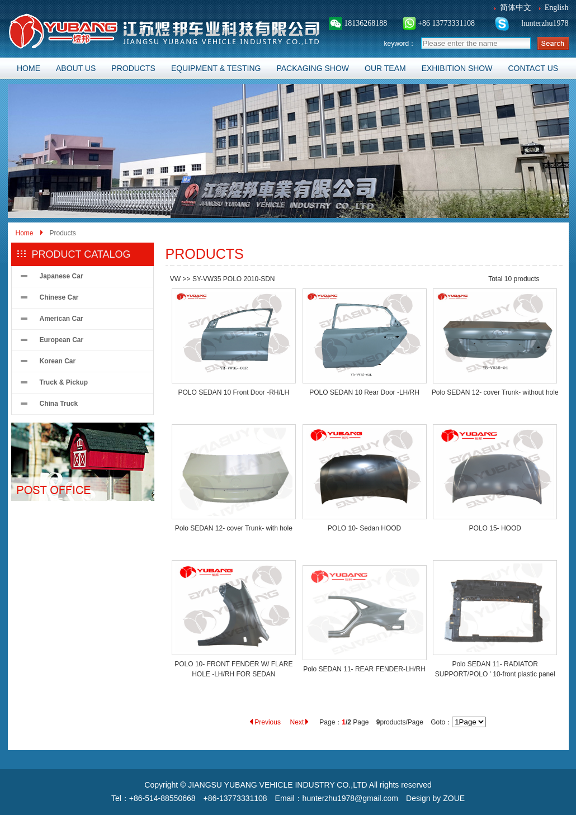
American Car (61, 319)
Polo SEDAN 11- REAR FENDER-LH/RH (364, 669)
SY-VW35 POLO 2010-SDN (233, 279)
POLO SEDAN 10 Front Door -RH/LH (233, 392)
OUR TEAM (385, 68)
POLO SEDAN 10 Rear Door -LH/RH (364, 392)
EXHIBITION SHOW (457, 68)
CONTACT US (533, 68)
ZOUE (454, 798)
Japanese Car (61, 276)
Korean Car (58, 361)
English (557, 7)
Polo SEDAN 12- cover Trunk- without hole (495, 392)
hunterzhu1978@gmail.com (350, 798)
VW (175, 279)
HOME (28, 68)
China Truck (59, 404)
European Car (62, 340)
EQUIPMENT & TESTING (216, 68)
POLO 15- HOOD (495, 528)
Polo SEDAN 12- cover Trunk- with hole (233, 528)
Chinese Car (59, 297)
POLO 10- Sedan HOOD (364, 528)
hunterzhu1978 (544, 23)
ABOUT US (76, 68)
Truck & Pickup (64, 382)
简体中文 (515, 7)
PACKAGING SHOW (312, 68)
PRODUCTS (133, 68)
